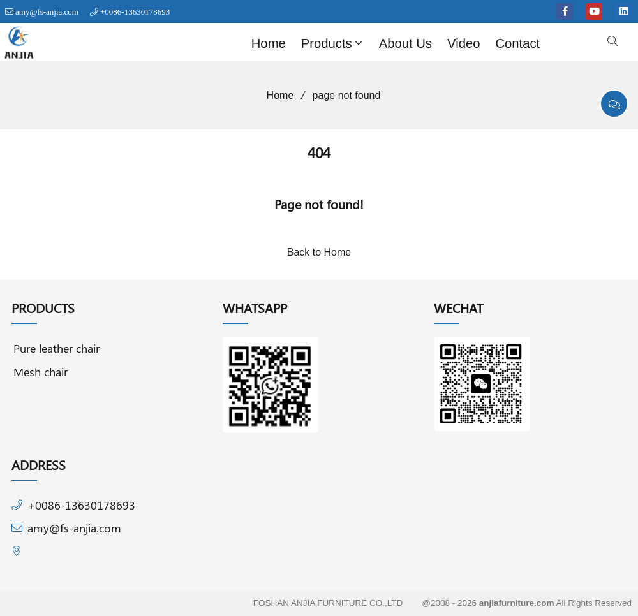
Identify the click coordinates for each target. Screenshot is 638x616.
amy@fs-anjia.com (46, 12)
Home (268, 43)
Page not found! (319, 203)
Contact (517, 43)
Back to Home (319, 252)
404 (319, 152)
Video (463, 43)
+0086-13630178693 (135, 12)
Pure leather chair (56, 348)
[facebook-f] (564, 11)
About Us (405, 43)
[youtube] (594, 11)
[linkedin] (623, 11)
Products (333, 43)
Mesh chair (40, 371)
